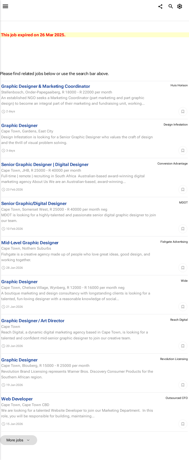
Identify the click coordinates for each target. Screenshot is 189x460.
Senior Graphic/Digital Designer (34, 203)
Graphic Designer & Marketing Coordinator (45, 86)
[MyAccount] (180, 6)
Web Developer (17, 398)
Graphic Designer (19, 125)
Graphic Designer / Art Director (32, 320)
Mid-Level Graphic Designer (30, 242)
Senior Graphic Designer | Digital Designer (45, 164)
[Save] (182, 111)
